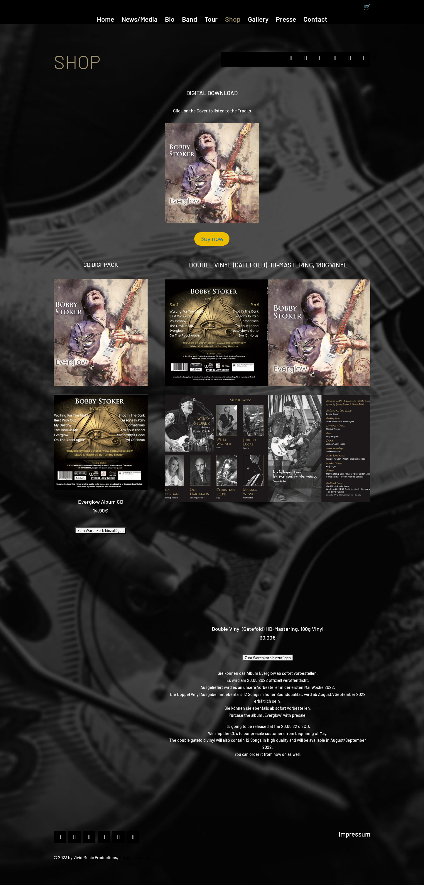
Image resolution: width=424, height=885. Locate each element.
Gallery (258, 20)
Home (105, 20)
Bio (170, 20)
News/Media (139, 20)
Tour (211, 20)
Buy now (212, 239)
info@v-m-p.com (134, 857)
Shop (233, 20)
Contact (315, 20)
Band (189, 20)
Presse (286, 20)
